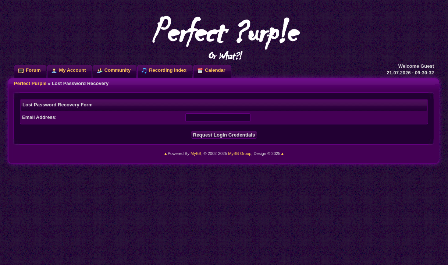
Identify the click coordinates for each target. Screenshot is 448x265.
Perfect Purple (30, 83)
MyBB (196, 153)
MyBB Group (239, 153)
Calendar (215, 70)
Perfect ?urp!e (224, 37)
